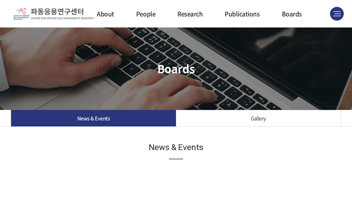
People (145, 13)
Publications (242, 13)
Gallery (258, 118)
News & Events (93, 118)
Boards (292, 13)
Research (190, 13)
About (105, 13)
